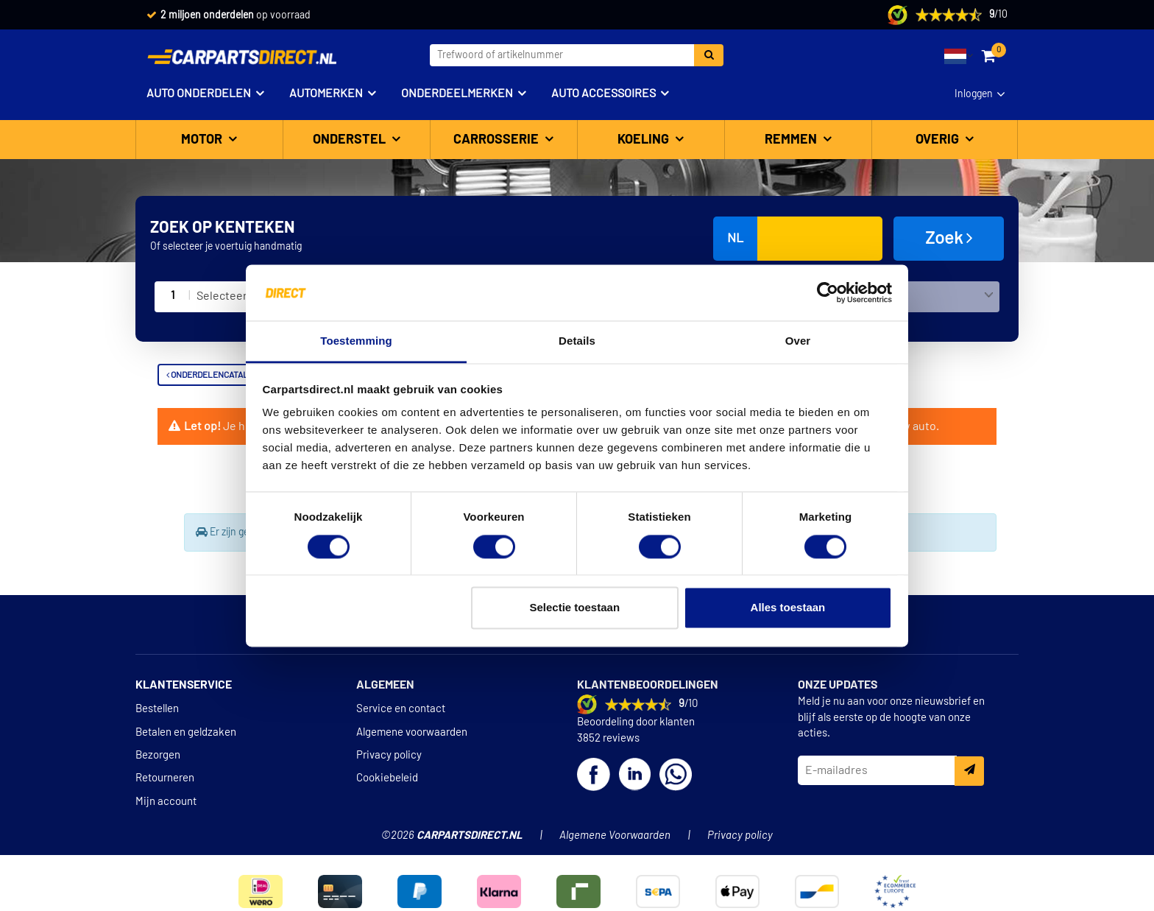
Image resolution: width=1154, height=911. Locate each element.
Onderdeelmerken (457, 93)
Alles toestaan (788, 608)
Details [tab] (577, 341)
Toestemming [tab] (356, 341)
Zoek (949, 237)
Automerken (326, 93)
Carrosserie (497, 140)
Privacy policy (389, 755)
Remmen (792, 140)
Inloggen (974, 94)
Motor (203, 140)
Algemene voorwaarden (411, 732)
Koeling (644, 140)
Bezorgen (157, 755)
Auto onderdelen (198, 93)
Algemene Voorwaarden (614, 835)
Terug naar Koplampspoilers (242, 521)
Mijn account (166, 801)
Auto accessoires (603, 93)
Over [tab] (798, 341)
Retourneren (164, 778)
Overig (939, 140)
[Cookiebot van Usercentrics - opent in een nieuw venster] (827, 292)
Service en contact (400, 708)
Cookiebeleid (387, 778)
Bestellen (157, 708)
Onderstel (351, 140)
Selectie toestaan (575, 608)
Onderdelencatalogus (217, 374)
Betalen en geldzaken (185, 732)
